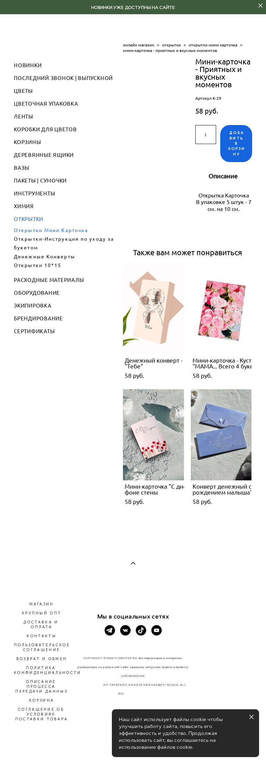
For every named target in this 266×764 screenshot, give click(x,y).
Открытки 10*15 (37, 265)
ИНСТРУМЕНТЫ (34, 193)
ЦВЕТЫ (23, 91)
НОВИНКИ (28, 65)
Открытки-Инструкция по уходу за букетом (64, 243)
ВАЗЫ (21, 168)
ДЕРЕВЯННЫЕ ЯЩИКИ (44, 155)
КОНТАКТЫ (41, 636)
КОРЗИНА (41, 700)
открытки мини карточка (213, 44)
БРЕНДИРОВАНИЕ (38, 318)
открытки (171, 44)
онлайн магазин (138, 44)
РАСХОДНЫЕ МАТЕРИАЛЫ (49, 280)
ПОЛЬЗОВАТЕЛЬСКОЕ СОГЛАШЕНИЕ (42, 647)
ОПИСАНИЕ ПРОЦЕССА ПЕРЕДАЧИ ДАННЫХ (41, 686)
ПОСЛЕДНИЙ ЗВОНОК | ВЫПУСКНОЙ (63, 78)
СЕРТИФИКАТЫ (34, 331)
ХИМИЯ (24, 206)
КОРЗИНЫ (27, 142)
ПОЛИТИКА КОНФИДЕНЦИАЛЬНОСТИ (47, 670)
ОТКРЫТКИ (28, 219)
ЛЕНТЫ (23, 116)
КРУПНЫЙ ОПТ (41, 613)
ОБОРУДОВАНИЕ (37, 293)
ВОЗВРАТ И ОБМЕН (41, 659)
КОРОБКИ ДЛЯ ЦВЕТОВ (45, 129)
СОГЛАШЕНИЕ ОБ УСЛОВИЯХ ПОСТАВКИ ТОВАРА (41, 714)
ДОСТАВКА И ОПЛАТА (41, 624)
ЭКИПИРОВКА (33, 306)
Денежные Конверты (44, 256)
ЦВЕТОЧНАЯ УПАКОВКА (46, 104)
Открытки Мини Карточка (51, 230)
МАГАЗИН (41, 604)
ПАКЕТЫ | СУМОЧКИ (40, 181)
